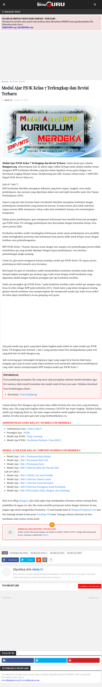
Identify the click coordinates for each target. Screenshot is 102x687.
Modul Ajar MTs (57, 553)
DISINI (45, 535)
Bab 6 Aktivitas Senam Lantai (36, 479)
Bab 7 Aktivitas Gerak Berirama (37, 483)
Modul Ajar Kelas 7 (39, 553)
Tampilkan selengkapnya (90, 586)
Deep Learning (34, 436)
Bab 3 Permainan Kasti (32, 464)
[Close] (100, 18)
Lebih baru (7, 597)
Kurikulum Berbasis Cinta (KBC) (44, 440)
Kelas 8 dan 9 (34, 428)
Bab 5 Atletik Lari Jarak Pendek (37, 475)
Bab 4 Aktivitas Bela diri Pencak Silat (40, 467)
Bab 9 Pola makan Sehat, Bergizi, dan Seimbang (45, 490)
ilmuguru (23, 500)
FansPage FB (43, 514)
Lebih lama (92, 597)
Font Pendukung (28, 394)
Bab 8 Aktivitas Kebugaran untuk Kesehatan (43, 486)
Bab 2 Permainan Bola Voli (34, 460)
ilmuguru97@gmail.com (83, 509)
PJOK (27, 432)
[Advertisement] (51, 57)
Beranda (5, 81)
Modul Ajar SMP (74, 553)
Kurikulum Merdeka (17, 81)
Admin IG (37, 569)
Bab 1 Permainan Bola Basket (36, 456)
